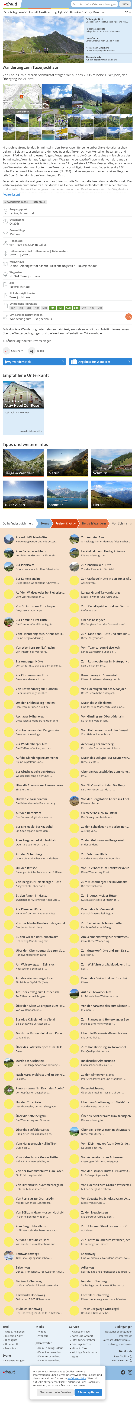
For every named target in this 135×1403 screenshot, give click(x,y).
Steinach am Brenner (16, 412)
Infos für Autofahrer (83, 1339)
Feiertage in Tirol (82, 1344)
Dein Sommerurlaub (50, 1352)
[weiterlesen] (11, 195)
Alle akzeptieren (88, 1392)
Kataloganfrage (81, 1331)
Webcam (43, 1335)
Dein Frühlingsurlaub (50, 1348)
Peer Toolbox (123, 1356)
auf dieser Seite (77, 1378)
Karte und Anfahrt (82, 1335)
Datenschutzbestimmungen (117, 1339)
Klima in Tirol (79, 1348)
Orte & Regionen (14, 12)
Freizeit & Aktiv (38, 12)
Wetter (76, 1356)
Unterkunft (76, 12)
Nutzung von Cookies (120, 1344)
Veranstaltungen (15, 1360)
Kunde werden (122, 1360)
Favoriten (96, 12)
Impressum (125, 1335)
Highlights (59, 12)
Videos (42, 1331)
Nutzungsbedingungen (118, 1331)
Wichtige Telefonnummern (85, 1352)
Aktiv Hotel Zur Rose (23, 408)
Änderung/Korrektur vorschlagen (27, 341)
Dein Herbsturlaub (49, 1356)
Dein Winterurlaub (49, 1360)
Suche (125, 4)
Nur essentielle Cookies (55, 1392)
